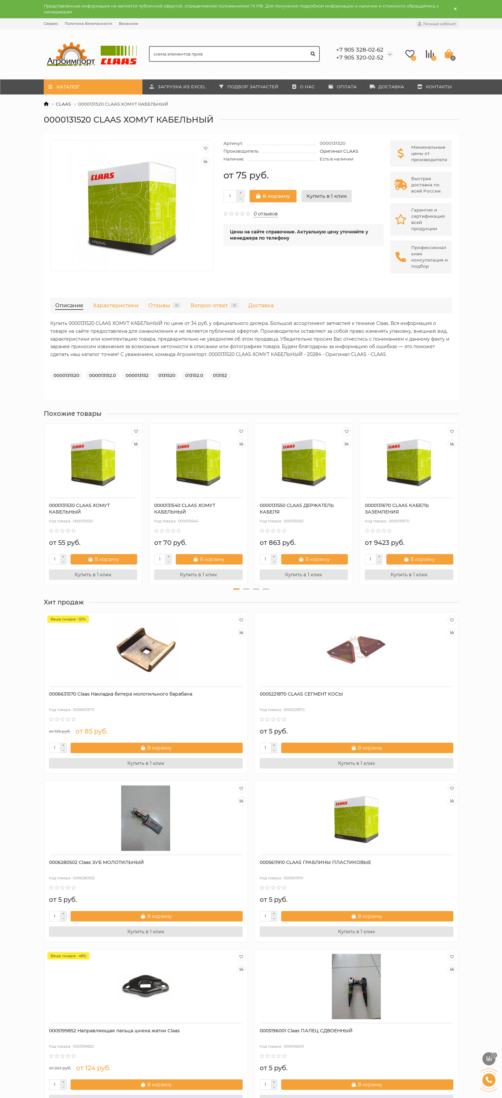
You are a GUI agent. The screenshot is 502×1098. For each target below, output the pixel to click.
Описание (69, 305)
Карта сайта (62, 1028)
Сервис (51, 23)
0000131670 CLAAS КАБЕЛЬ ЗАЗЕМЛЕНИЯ (397, 508)
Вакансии (128, 23)
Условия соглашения (72, 1010)
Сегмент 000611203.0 (389, 862)
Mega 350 (164, 1001)
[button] (236, 589)
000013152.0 (102, 375)
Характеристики (115, 305)
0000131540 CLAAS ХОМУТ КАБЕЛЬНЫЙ (184, 508)
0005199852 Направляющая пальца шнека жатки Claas (91, 865)
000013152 (137, 375)
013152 (220, 375)
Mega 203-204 (170, 992)
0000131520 (66, 375)
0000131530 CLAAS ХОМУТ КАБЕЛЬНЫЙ (79, 508)
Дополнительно (277, 971)
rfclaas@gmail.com (388, 1001)
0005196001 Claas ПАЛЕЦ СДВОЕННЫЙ (183, 865)
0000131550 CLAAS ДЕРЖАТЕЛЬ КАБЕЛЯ (297, 508)
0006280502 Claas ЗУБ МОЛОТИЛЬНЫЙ (286, 697)
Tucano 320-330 (171, 1010)
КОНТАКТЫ (434, 86)
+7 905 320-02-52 (386, 992)
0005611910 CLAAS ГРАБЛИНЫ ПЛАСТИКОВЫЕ (400, 697)
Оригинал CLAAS (339, 151)
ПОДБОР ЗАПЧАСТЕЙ (248, 86)
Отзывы (164, 305)
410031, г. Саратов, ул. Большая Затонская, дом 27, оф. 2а (402, 1031)
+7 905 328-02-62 (386, 984)
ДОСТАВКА (387, 86)
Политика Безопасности (88, 23)
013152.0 (194, 375)
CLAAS (63, 104)
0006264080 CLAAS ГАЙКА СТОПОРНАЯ (291, 865)
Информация (63, 971)
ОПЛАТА (342, 86)
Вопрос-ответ (214, 305)
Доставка (261, 305)
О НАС (303, 86)
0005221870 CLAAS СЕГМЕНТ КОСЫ (195, 694)
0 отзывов (266, 214)
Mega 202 (164, 984)
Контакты (59, 1019)
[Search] (234, 54)
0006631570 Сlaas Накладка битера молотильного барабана (90, 697)
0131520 (166, 375)
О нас (54, 984)
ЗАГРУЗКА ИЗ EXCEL (177, 86)
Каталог (160, 971)
